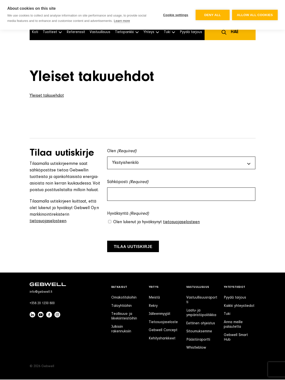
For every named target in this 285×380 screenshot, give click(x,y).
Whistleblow (196, 348)
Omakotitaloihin (124, 298)
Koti (35, 32)
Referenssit (76, 32)
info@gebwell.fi (41, 292)
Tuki (227, 314)
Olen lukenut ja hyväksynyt (156, 223)
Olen (121, 151)
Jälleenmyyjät (159, 314)
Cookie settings (175, 15)
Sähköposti (127, 182)
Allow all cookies (255, 15)
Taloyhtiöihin (121, 306)
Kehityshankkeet (162, 339)
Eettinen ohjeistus (200, 324)
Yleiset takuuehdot (47, 96)
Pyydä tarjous (191, 32)
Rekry (153, 306)
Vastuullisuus (100, 32)
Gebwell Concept (163, 331)
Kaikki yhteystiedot (239, 306)
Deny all (212, 15)
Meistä (154, 298)
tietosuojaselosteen (48, 221)
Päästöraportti (198, 340)
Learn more (122, 21)
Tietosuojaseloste (163, 323)
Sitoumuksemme (199, 332)
